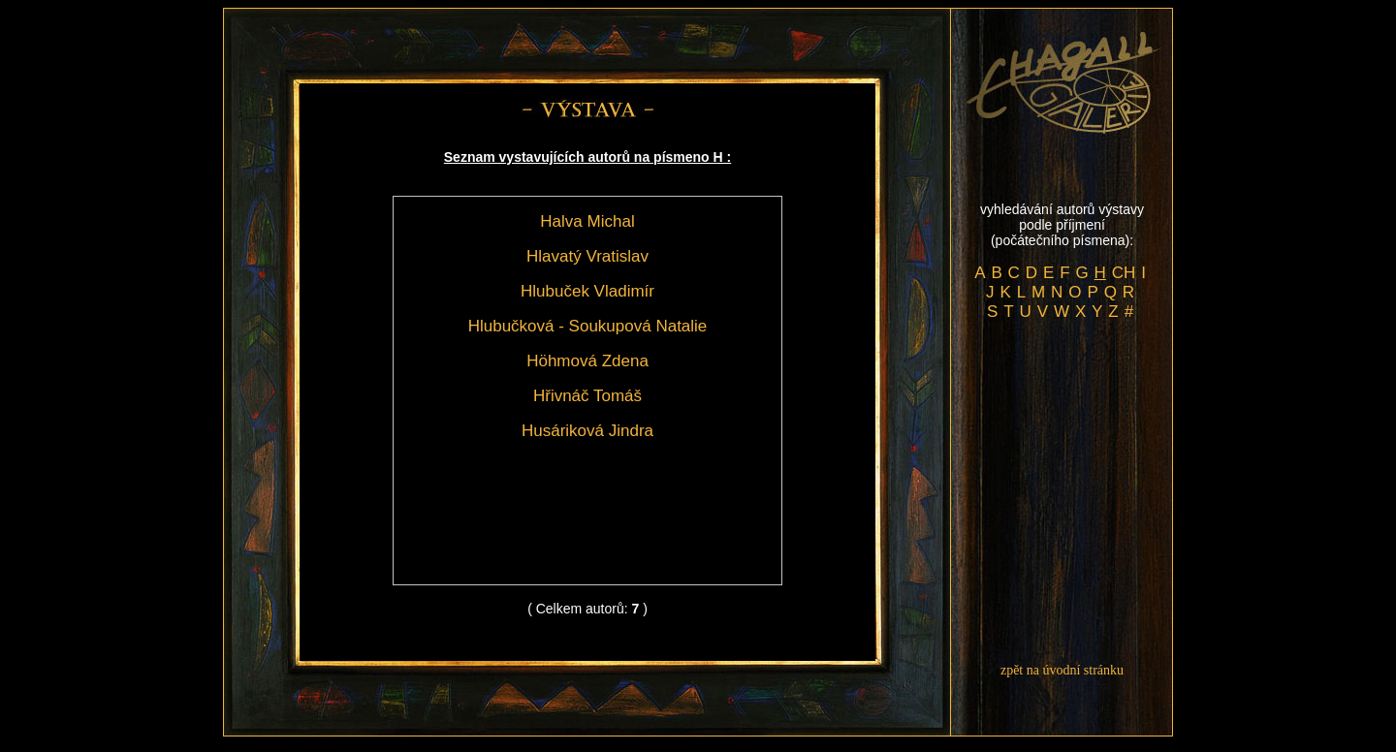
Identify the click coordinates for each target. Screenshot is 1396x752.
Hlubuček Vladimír (587, 291)
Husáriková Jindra (587, 431)
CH (1124, 273)
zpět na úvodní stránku (1062, 670)
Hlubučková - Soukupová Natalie (588, 326)
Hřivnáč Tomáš (587, 396)
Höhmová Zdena (587, 361)
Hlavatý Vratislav (587, 256)
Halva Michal (587, 221)
